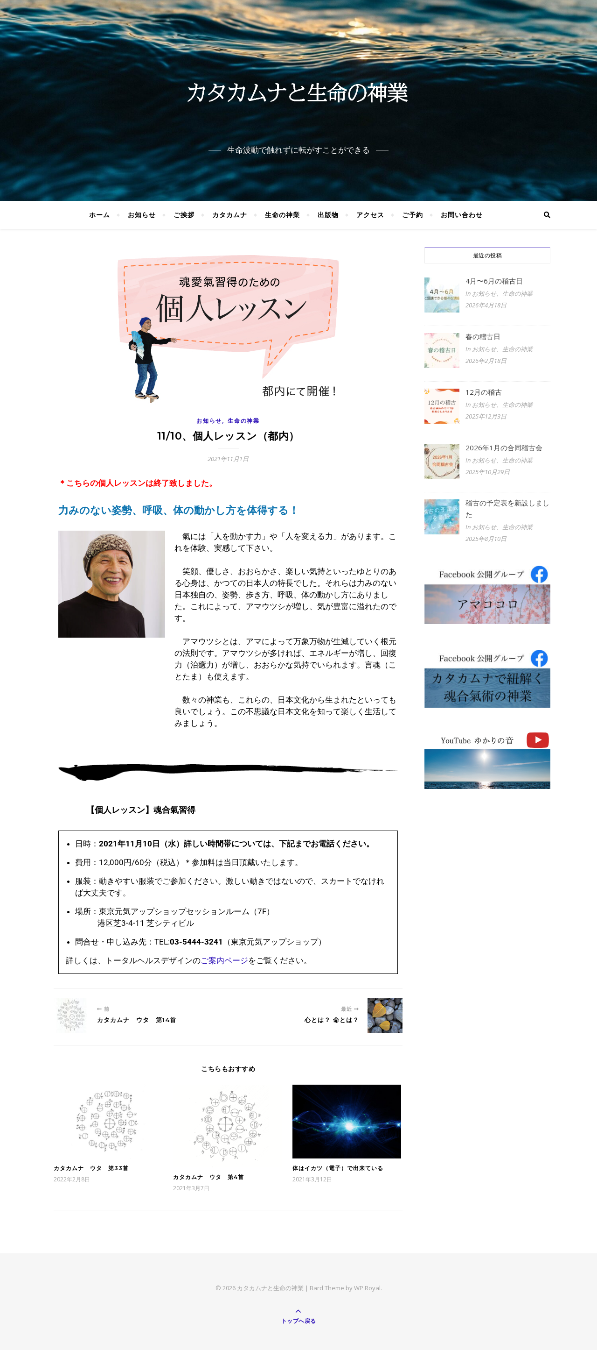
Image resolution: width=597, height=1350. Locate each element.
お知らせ (142, 214)
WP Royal (367, 1288)
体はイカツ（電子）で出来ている (337, 1168)
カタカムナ (229, 214)
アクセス (370, 214)
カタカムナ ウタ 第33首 (91, 1168)
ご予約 (412, 214)
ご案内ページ (224, 960)
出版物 (328, 214)
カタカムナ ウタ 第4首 (208, 1176)
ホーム (99, 214)
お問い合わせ (462, 214)
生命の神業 (282, 214)
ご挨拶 (184, 214)
